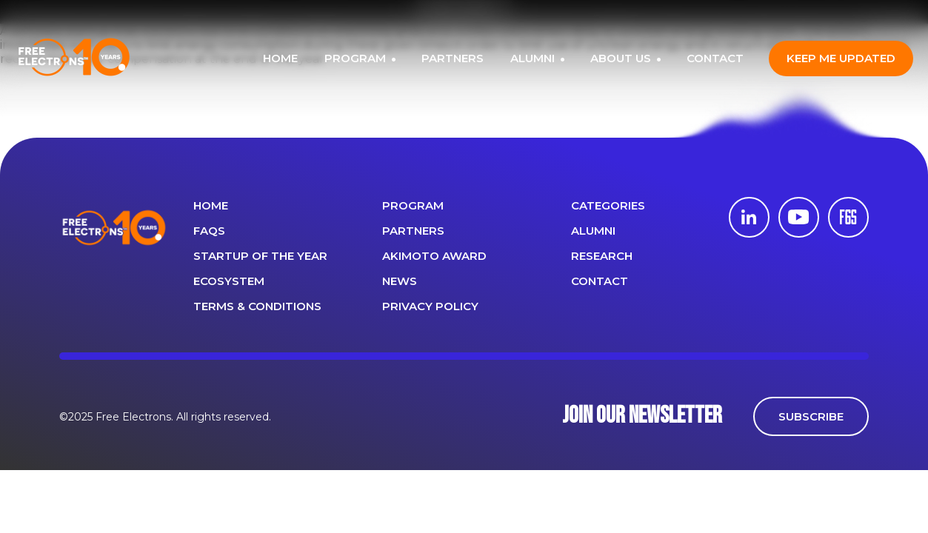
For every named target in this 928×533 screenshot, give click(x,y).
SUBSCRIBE (811, 416)
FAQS (209, 231)
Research (601, 256)
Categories (608, 205)
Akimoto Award (434, 256)
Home (210, 205)
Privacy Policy (430, 306)
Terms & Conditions (257, 306)
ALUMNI (534, 58)
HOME (280, 58)
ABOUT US (622, 58)
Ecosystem (228, 281)
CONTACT (715, 58)
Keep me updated (841, 58)
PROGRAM (356, 58)
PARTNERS (452, 58)
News (399, 281)
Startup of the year (260, 256)
